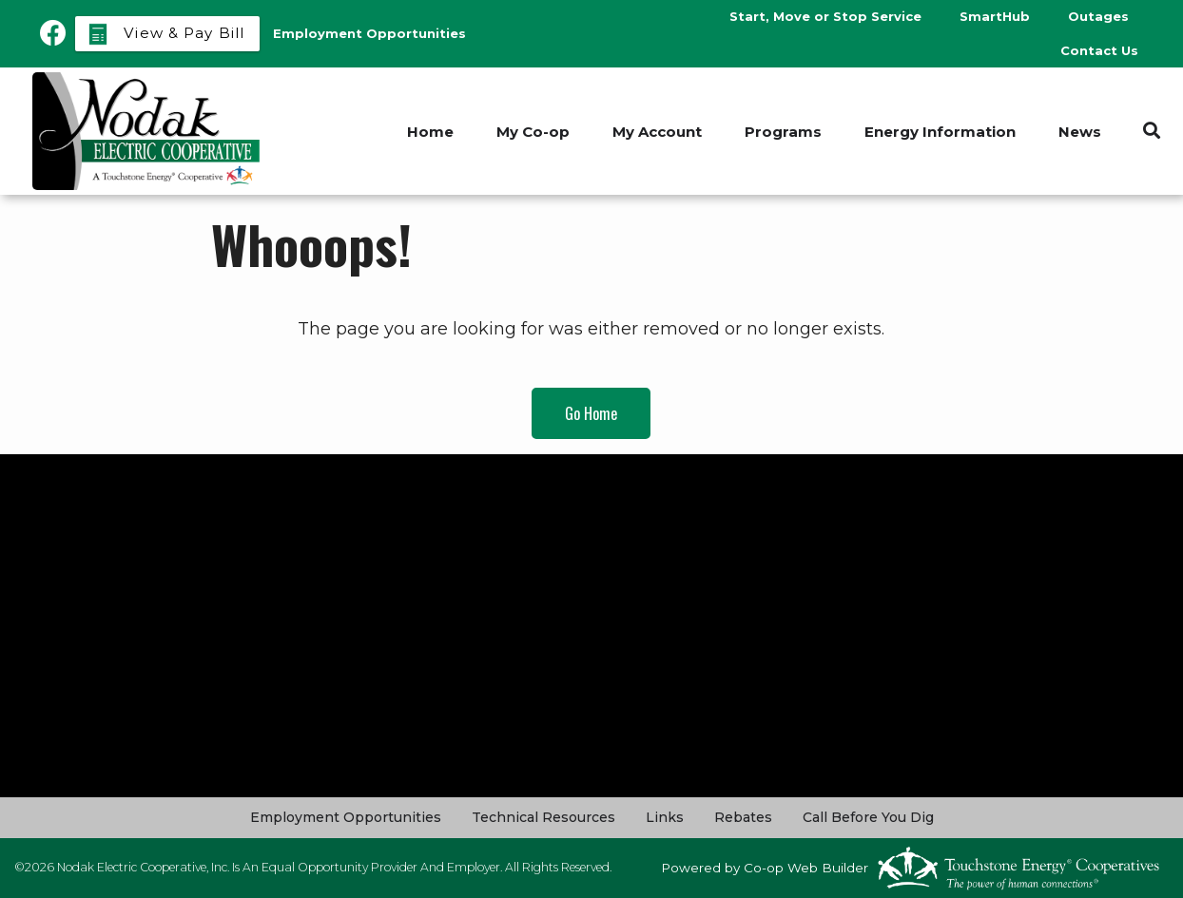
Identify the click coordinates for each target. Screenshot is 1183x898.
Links (665, 817)
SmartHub (995, 16)
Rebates (743, 817)
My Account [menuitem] (657, 132)
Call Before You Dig (868, 817)
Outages (1098, 16)
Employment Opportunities (345, 817)
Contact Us (1099, 50)
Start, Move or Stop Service (825, 16)
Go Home (591, 413)
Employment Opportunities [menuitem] (369, 33)
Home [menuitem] (430, 132)
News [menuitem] (1079, 132)
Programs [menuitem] (783, 132)
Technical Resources (543, 817)
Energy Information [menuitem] (940, 132)
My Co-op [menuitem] (533, 132)
